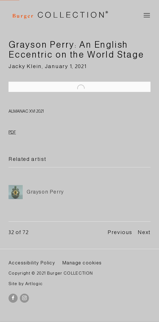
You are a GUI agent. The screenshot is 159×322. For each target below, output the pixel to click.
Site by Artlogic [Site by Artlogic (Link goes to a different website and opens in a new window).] (26, 283)
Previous (120, 232)
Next (144, 232)
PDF (12, 132)
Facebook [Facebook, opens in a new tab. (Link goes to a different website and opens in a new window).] (13, 298)
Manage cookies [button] (82, 262)
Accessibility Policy (32, 262)
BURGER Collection (60, 16)
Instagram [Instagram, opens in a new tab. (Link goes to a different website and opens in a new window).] (24, 298)
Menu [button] (146, 15)
